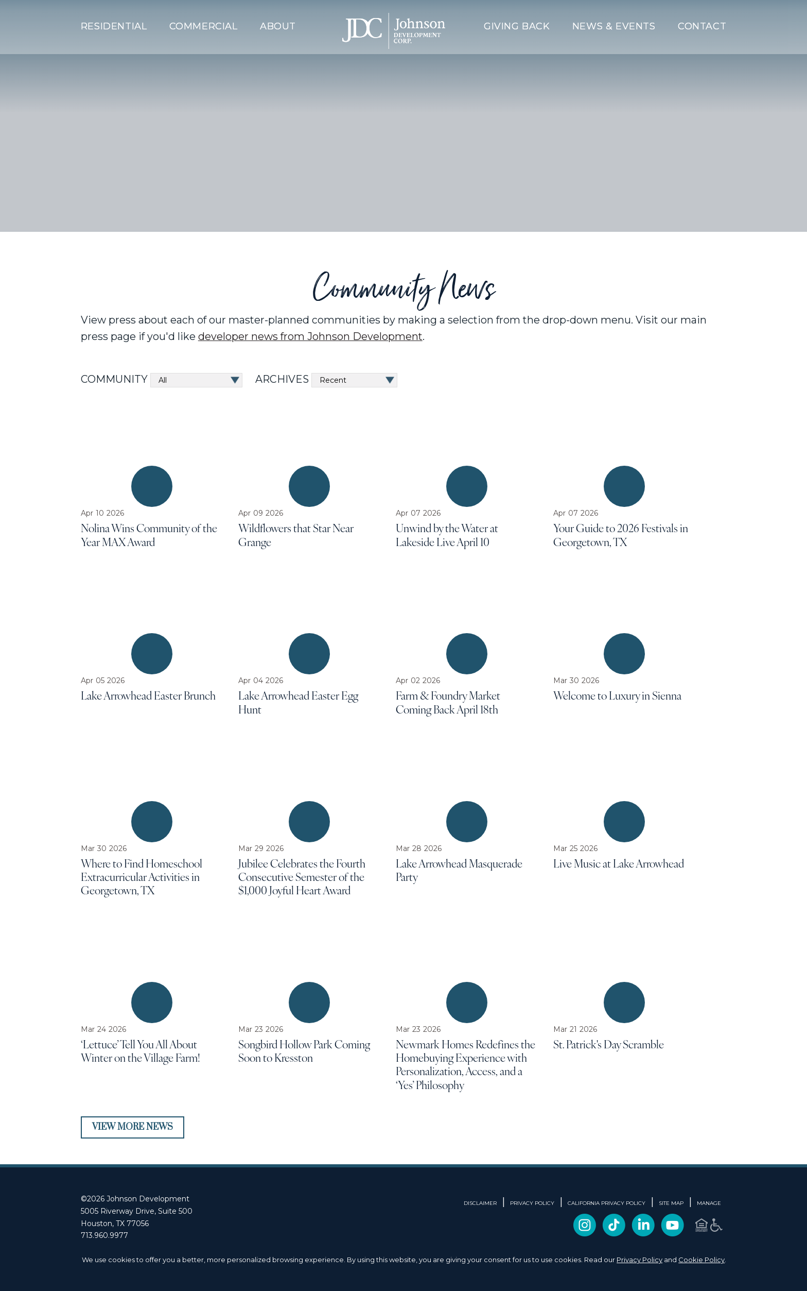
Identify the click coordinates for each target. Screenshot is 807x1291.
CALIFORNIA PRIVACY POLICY (606, 1203)
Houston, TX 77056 (115, 1223)
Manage (709, 1203)
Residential (114, 26)
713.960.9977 (104, 1235)
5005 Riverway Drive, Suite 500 (136, 1211)
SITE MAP (671, 1203)
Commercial (203, 26)
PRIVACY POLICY (532, 1203)
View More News (132, 1127)
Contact (702, 26)
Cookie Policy (701, 1259)
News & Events (614, 26)
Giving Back (517, 26)
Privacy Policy (639, 1259)
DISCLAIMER (480, 1203)
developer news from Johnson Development (310, 336)
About (278, 26)
